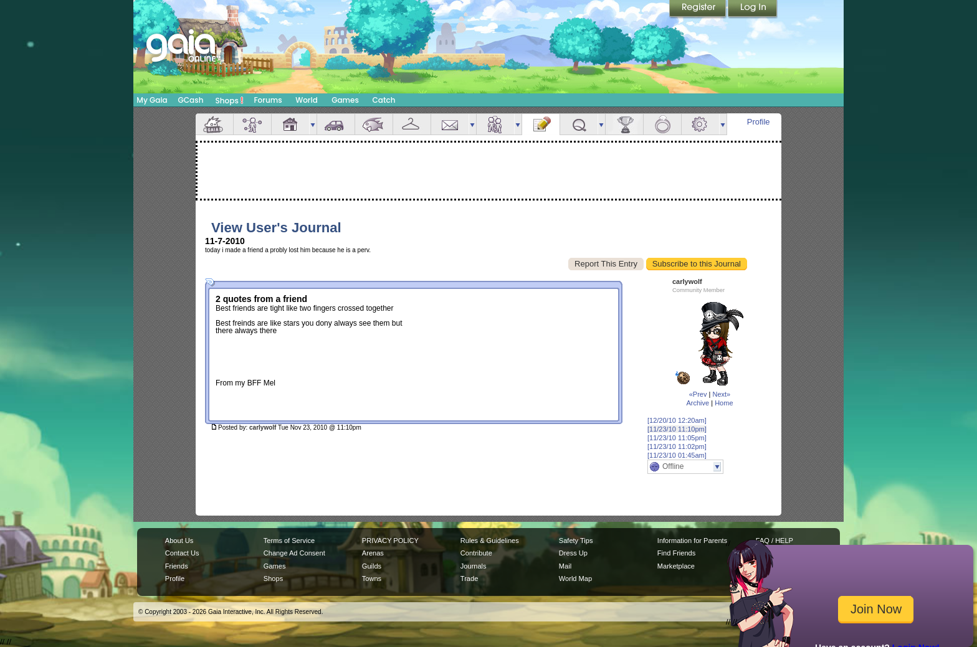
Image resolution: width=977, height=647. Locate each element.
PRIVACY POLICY (390, 540)
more (313, 124)
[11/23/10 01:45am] (677, 455)
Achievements (624, 124)
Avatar (252, 124)
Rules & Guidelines (489, 540)
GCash (191, 100)
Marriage (662, 124)
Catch (384, 100)
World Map (575, 578)
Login (753, 9)
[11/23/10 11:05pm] (677, 438)
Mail (450, 124)
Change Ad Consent (294, 553)
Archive (697, 403)
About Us (179, 540)
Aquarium (374, 124)
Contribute (476, 553)
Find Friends (676, 553)
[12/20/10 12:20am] (677, 420)
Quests (579, 124)
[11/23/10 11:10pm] (677, 429)
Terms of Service (289, 540)
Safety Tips (576, 540)
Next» (721, 394)
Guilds (371, 566)
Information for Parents (692, 540)
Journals (473, 566)
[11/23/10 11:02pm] (677, 446)
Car (336, 124)
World (306, 100)
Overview (214, 124)
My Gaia (151, 100)
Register (698, 9)
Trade (469, 578)
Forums (268, 100)
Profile (758, 121)
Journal (541, 124)
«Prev (698, 394)
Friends (495, 124)
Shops (230, 100)
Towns (371, 578)
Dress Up (573, 553)
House (290, 124)
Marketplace (676, 566)
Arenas (373, 553)
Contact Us (182, 553)
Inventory (412, 124)
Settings (700, 124)
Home (724, 403)
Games (345, 100)
